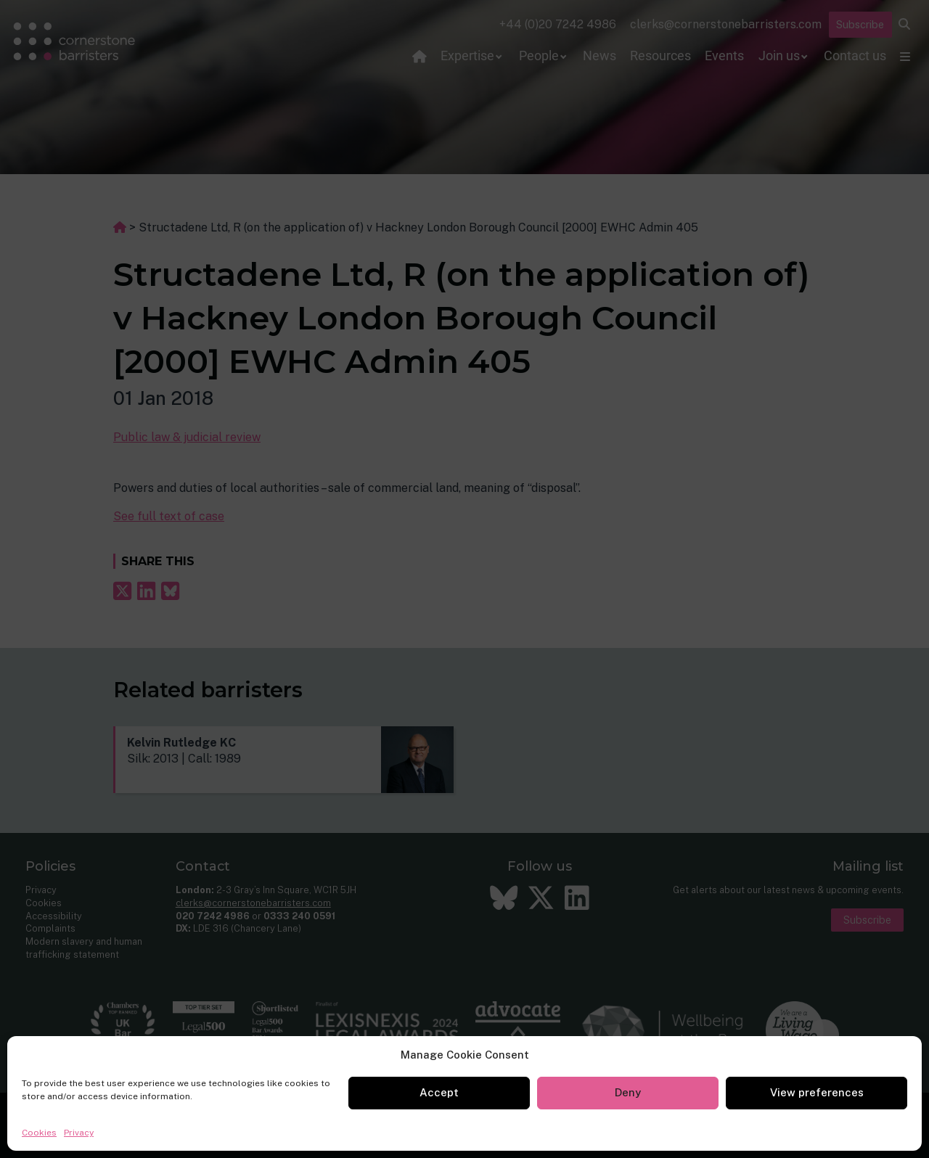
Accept (439, 1092)
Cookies (39, 1133)
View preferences (817, 1092)
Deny (628, 1092)
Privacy (79, 1133)
